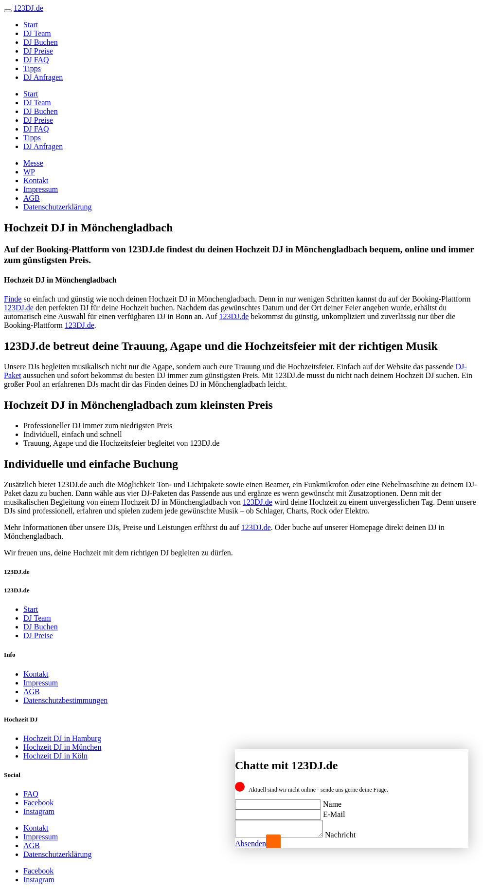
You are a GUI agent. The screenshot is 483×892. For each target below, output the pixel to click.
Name (332, 801)
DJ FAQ (36, 60)
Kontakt (36, 180)
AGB (31, 198)
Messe (33, 163)
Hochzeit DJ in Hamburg (62, 738)
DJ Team (37, 33)
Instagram (38, 811)
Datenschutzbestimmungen (65, 700)
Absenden (250, 843)
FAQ (30, 794)
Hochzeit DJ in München (62, 747)
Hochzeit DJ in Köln (55, 756)
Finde (12, 299)
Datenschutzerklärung (57, 207)
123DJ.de (19, 308)
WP (29, 172)
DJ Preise (38, 51)
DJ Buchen (40, 42)
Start (30, 24)
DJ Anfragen (43, 77)
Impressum (40, 189)
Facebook (38, 802)
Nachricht (350, 835)
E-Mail (334, 811)
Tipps (32, 68)
